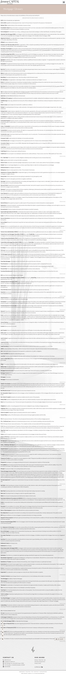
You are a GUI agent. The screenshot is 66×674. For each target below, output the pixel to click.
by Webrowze (38, 667)
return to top (62, 67)
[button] (63, 2)
